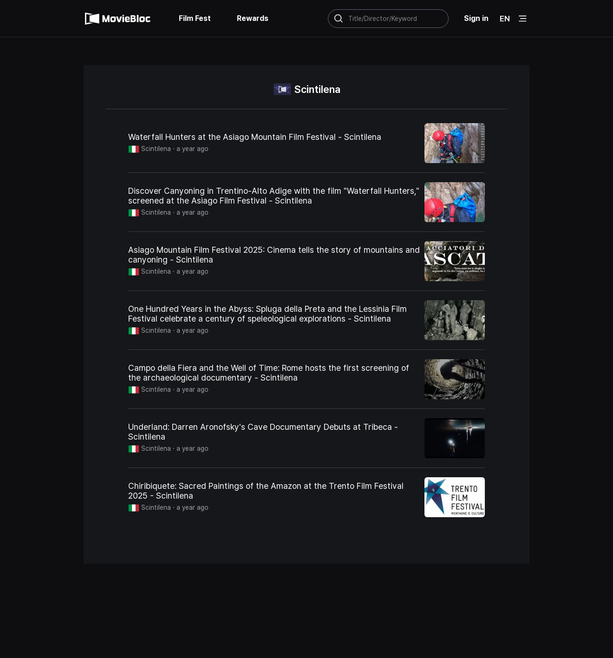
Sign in (476, 18)
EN (505, 18)
